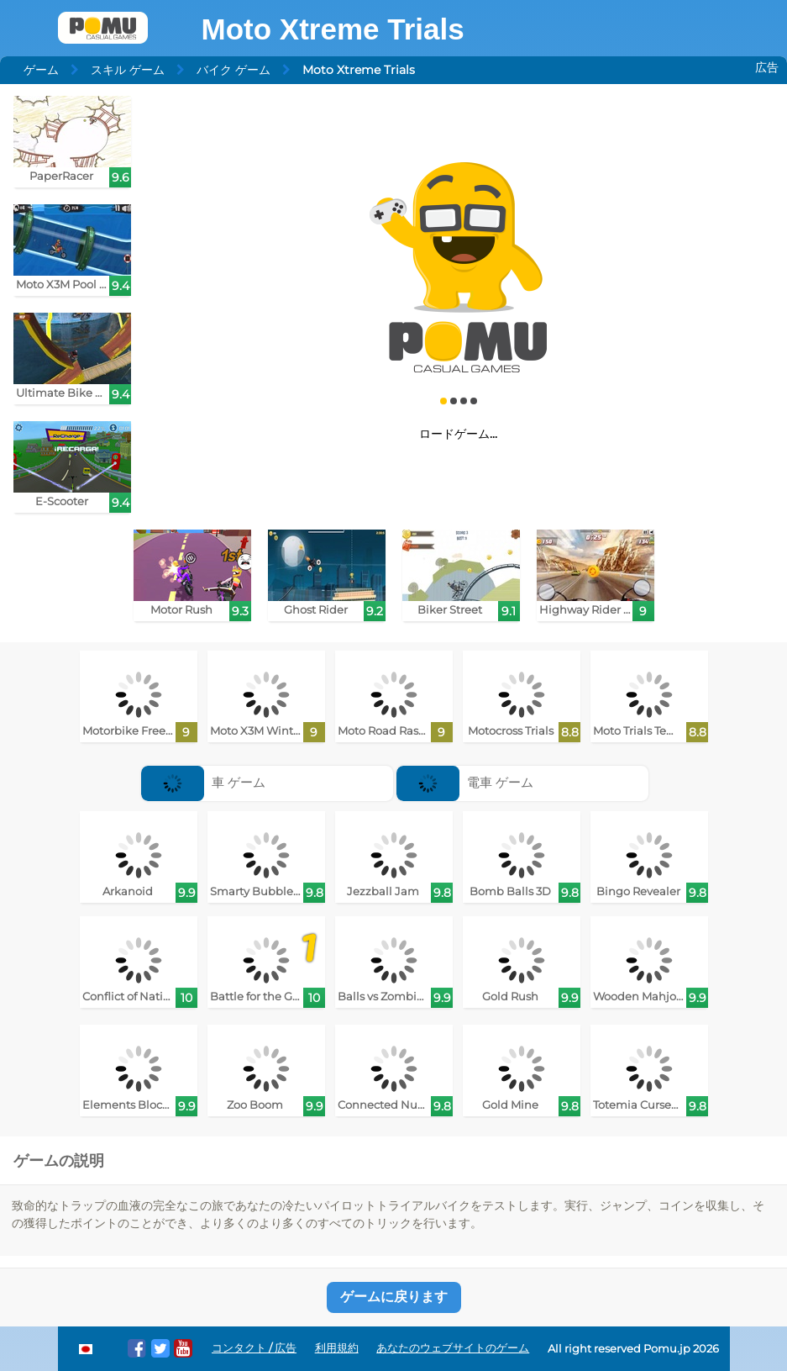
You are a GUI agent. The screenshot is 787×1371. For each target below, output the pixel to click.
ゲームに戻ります (394, 1297)
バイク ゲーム (233, 69)
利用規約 (337, 1348)
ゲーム (41, 69)
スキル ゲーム (128, 69)
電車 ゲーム (464, 782)
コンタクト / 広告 (254, 1348)
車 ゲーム (203, 782)
